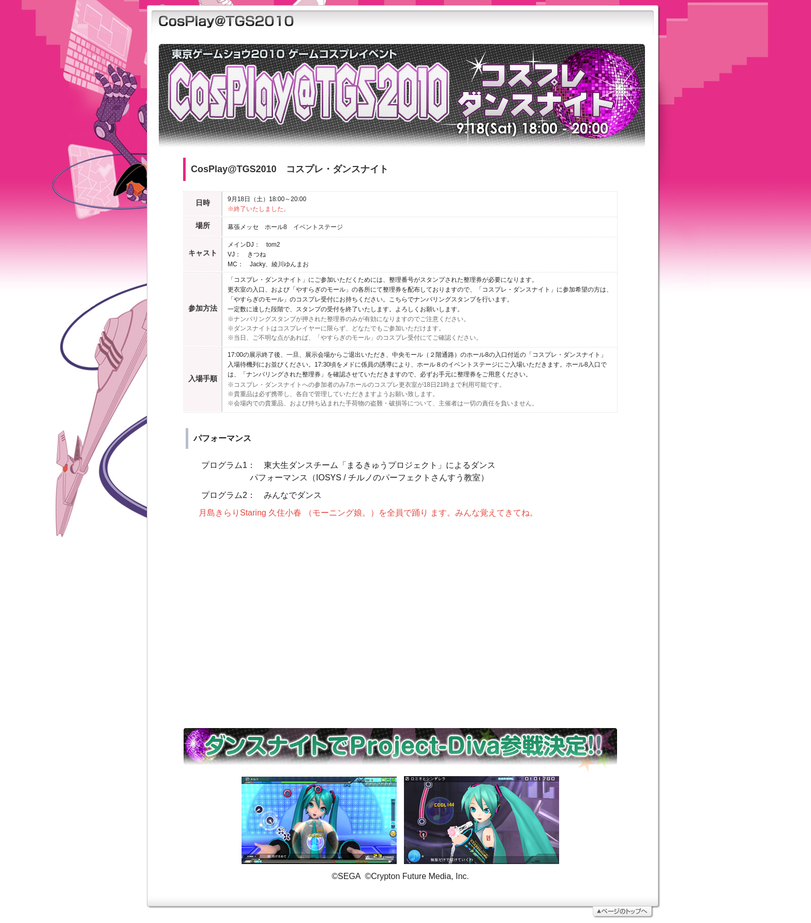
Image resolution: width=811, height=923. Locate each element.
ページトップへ (399, 905)
